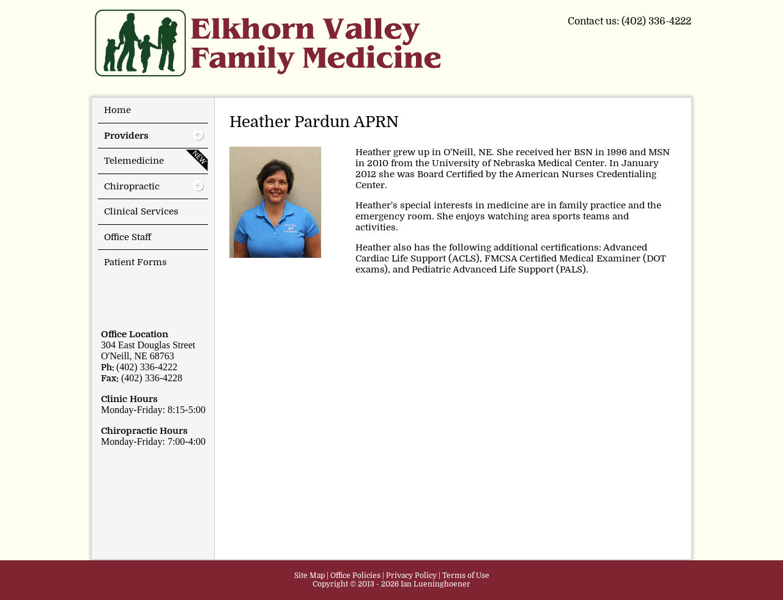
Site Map (309, 575)
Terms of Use (465, 575)
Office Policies (355, 575)
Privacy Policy (411, 575)
